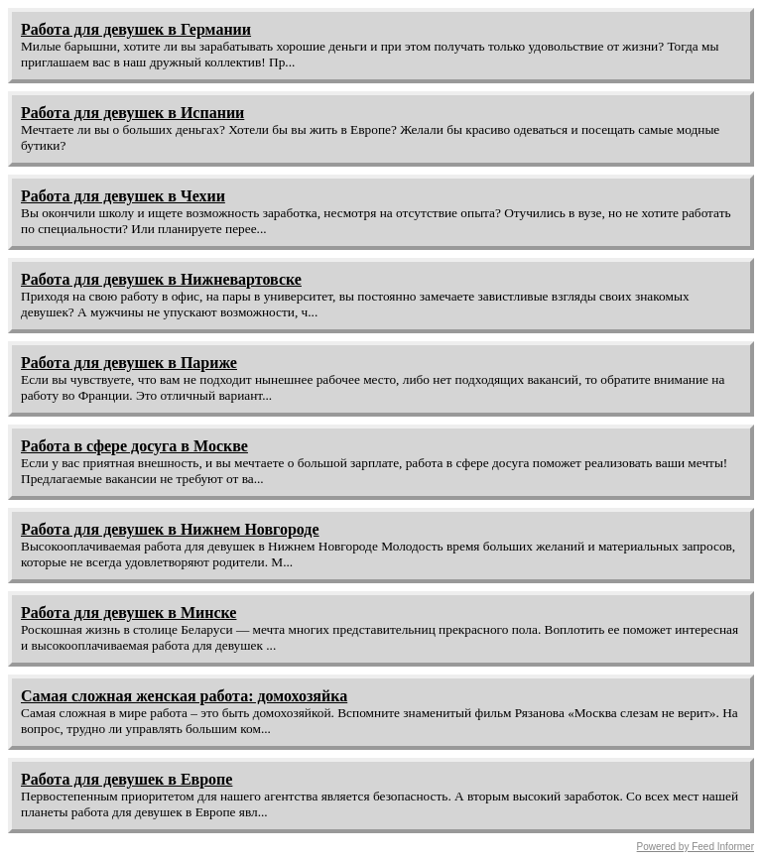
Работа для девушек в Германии (136, 29)
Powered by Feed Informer (695, 846)
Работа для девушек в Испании (132, 112)
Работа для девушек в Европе (126, 779)
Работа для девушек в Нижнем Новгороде (170, 529)
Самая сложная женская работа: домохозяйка (184, 695)
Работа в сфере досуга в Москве (134, 445)
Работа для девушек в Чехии (123, 195)
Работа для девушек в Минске (128, 612)
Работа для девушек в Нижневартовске (161, 279)
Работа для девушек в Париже (129, 362)
